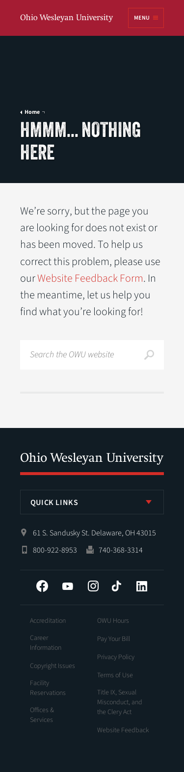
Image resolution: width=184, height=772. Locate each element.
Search (149, 355)
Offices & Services (42, 715)
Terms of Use (115, 675)
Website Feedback (123, 730)
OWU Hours (113, 621)
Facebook (42, 586)
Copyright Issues (52, 666)
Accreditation (48, 621)
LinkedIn (142, 586)
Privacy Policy (115, 657)
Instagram (93, 586)
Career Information (45, 643)
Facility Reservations (48, 688)
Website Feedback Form (90, 278)
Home (32, 112)
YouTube (68, 586)
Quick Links (54, 502)
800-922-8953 (55, 550)
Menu (142, 18)
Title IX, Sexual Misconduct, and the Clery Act (119, 702)
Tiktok (116, 586)
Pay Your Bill (113, 639)
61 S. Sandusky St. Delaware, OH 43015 (94, 533)
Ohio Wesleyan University (67, 18)
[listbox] (92, 502)
